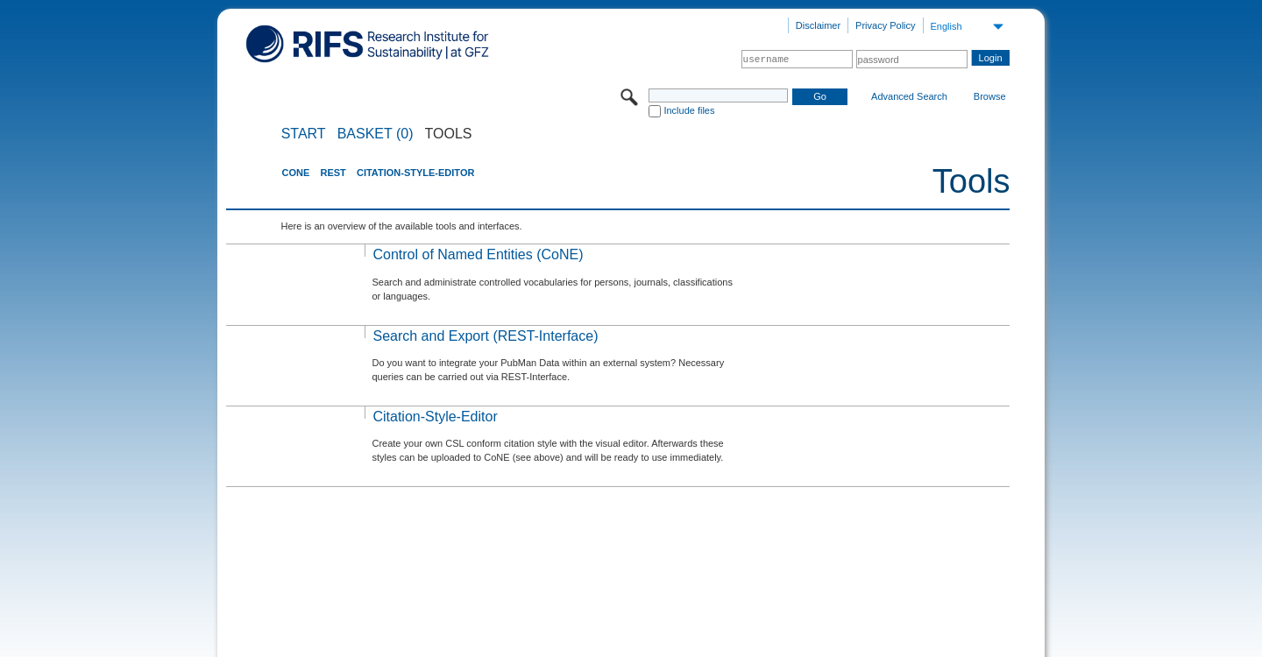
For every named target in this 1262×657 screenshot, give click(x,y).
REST (332, 172)
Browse (990, 96)
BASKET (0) (375, 134)
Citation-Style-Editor (415, 172)
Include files (688, 110)
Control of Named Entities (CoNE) (477, 254)
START (303, 134)
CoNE (295, 172)
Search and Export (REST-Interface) (485, 335)
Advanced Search (909, 96)
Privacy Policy (885, 25)
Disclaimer (818, 25)
